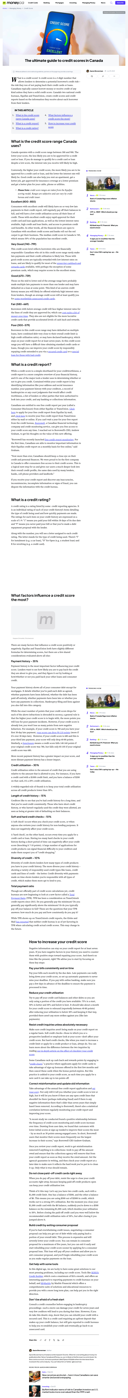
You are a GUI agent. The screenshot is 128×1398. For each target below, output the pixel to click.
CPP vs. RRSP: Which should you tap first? (103, 213)
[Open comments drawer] (91, 76)
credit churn (36, 1063)
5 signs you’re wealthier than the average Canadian (102, 240)
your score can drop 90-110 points (53, 732)
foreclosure (28, 743)
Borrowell (40, 423)
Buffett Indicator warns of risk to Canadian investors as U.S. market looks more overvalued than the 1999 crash (70, 1390)
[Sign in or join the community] (120, 3)
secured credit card (57, 351)
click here (20, 415)
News (103, 3)
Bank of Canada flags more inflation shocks (103, 200)
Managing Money (89, 3)
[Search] (111, 3)
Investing (73, 3)
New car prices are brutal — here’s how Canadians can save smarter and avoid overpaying (70, 1376)
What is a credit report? (27, 123)
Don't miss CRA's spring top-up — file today (104, 253)
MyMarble (46, 1283)
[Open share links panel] (103, 76)
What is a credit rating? (27, 128)
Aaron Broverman (96, 71)
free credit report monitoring (59, 439)
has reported (22, 921)
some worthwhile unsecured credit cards (35, 298)
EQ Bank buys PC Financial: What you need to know (104, 226)
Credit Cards (34, 3)
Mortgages (60, 3)
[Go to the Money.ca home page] (13, 3)
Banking (47, 3)
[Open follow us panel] (114, 76)
